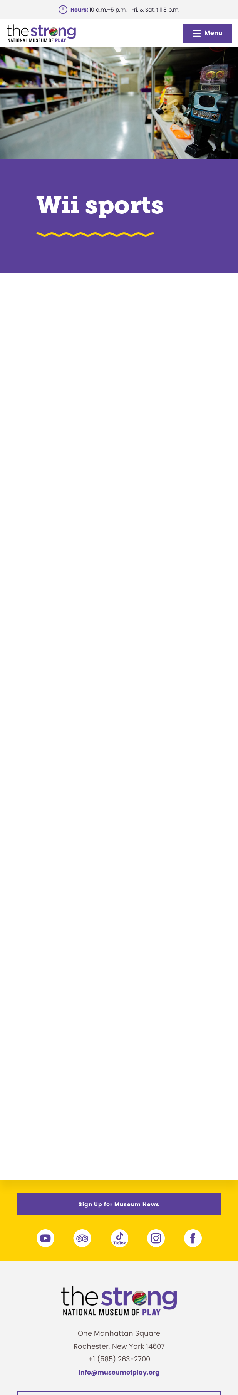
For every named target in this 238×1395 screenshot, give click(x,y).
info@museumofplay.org (119, 1372)
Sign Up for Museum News (119, 1204)
